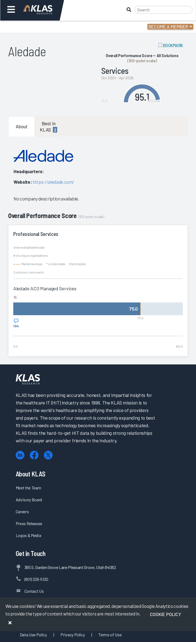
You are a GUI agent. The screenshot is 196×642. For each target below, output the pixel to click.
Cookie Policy (165, 614)
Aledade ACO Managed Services (44, 288)
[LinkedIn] (20, 455)
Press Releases (29, 523)
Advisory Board (29, 499)
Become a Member (168, 26)
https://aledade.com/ (53, 182)
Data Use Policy (33, 634)
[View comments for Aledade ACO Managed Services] (16, 323)
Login (27, 26)
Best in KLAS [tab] (48, 127)
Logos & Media (28, 535)
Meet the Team (28, 487)
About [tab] (22, 126)
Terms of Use (109, 634)
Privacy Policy (72, 634)
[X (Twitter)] (48, 455)
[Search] (163, 10)
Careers (22, 511)
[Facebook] (34, 455)
